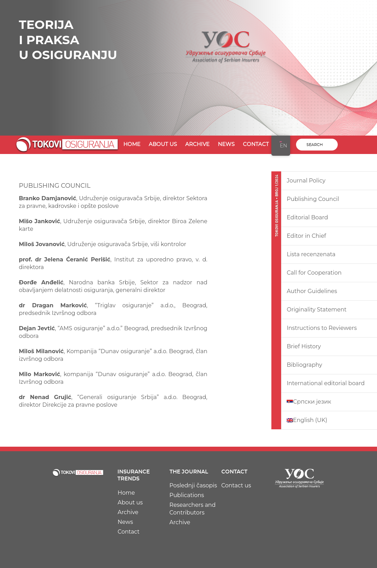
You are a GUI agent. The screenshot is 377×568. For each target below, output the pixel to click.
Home (131, 144)
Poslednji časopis (193, 485)
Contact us (236, 485)
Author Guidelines (312, 291)
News (226, 144)
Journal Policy (306, 180)
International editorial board (325, 383)
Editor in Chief (306, 236)
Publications (187, 495)
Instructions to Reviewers (322, 328)
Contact (256, 144)
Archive (197, 144)
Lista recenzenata (311, 254)
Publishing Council (313, 199)
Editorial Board (307, 217)
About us (163, 144)
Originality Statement (316, 309)
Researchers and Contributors (193, 509)
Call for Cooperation (314, 272)
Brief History (304, 346)
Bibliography (304, 365)
